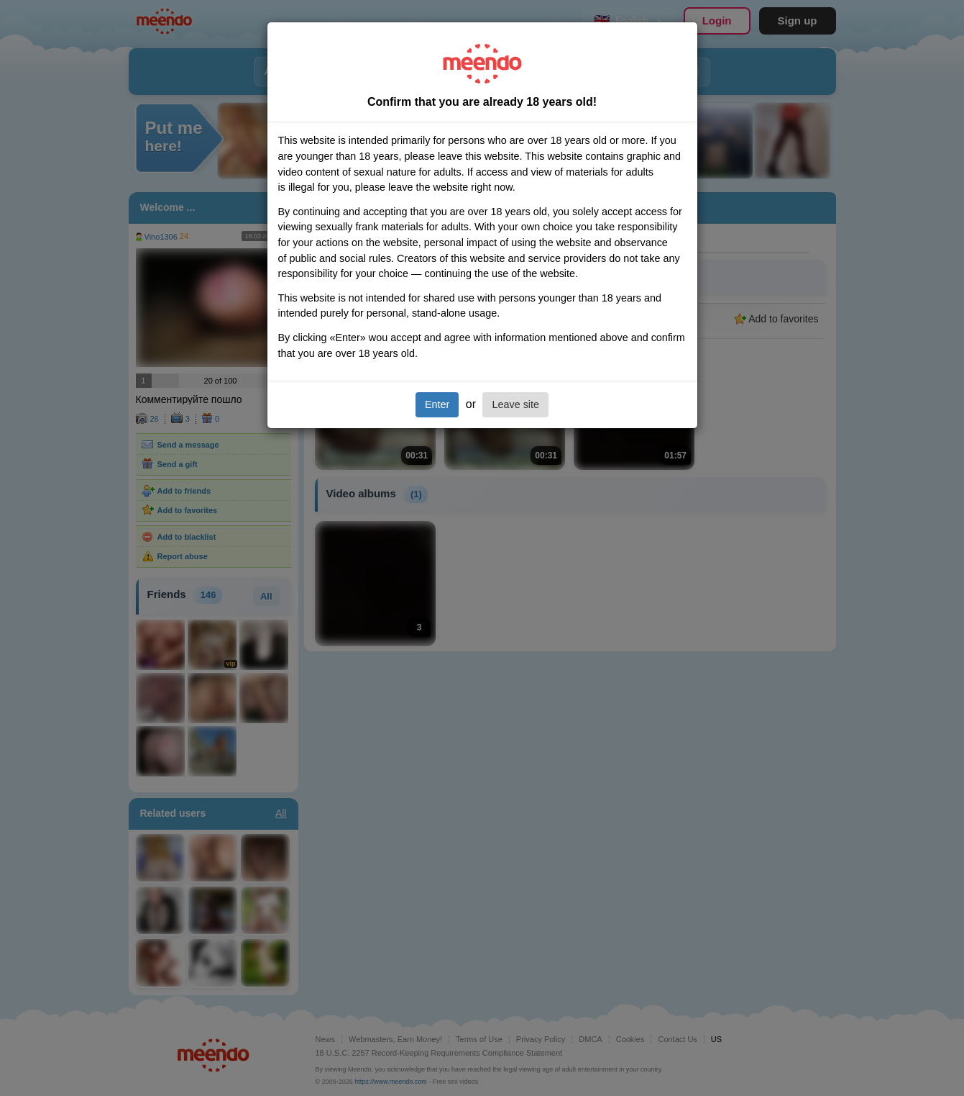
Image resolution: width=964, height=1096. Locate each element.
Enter (437, 404)
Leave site (515, 404)
